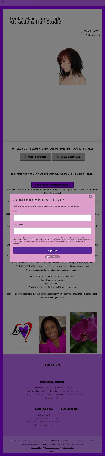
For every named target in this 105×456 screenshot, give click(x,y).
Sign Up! (52, 250)
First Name (19, 225)
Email (16, 212)
